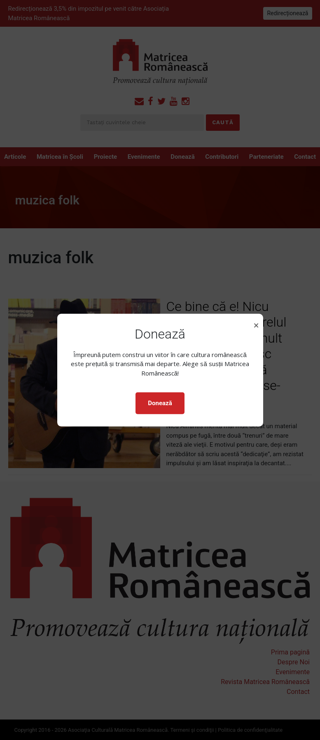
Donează (160, 403)
